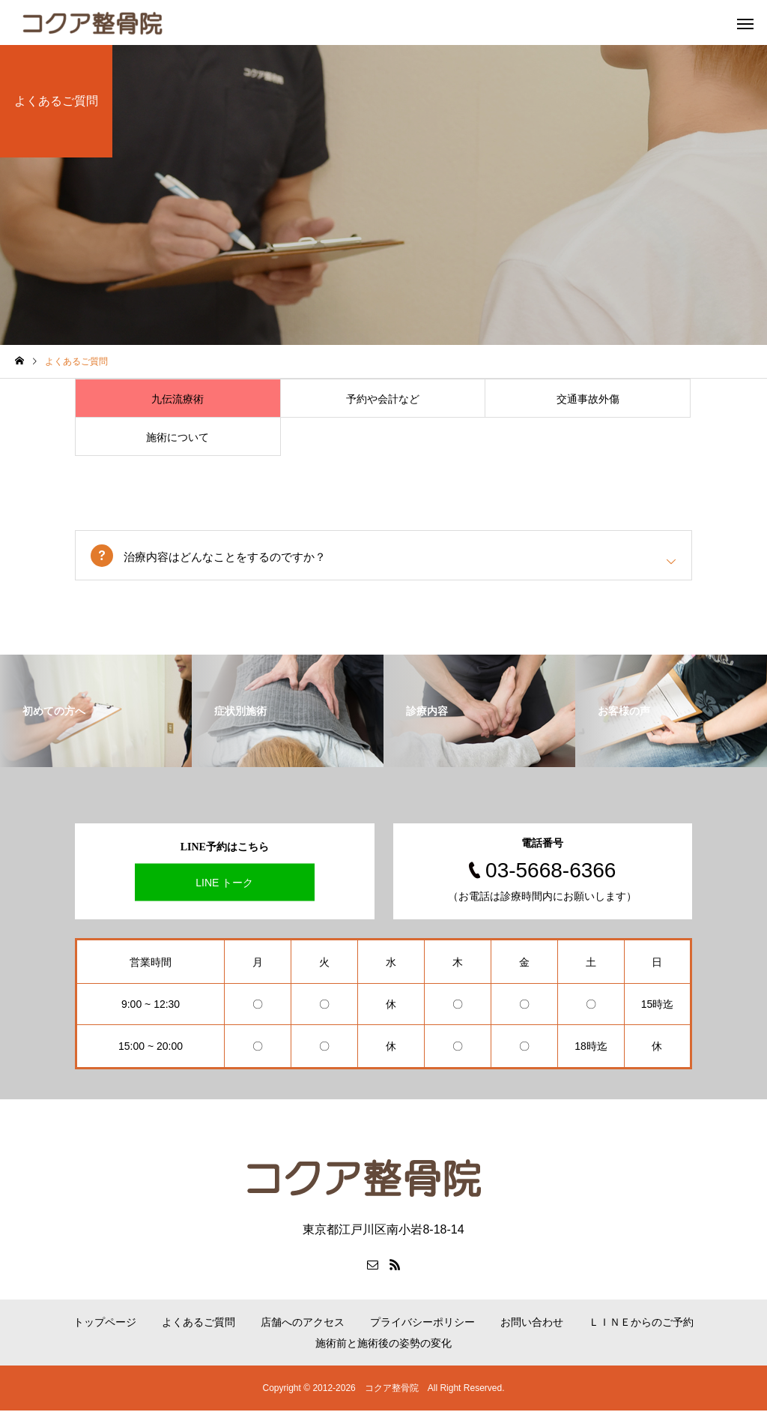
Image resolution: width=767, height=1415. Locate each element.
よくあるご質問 (198, 1327)
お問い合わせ (531, 1327)
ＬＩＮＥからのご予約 (641, 1327)
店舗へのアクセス (303, 1327)
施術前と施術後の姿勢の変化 (383, 1348)
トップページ (104, 1327)
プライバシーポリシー (422, 1327)
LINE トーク (224, 886)
